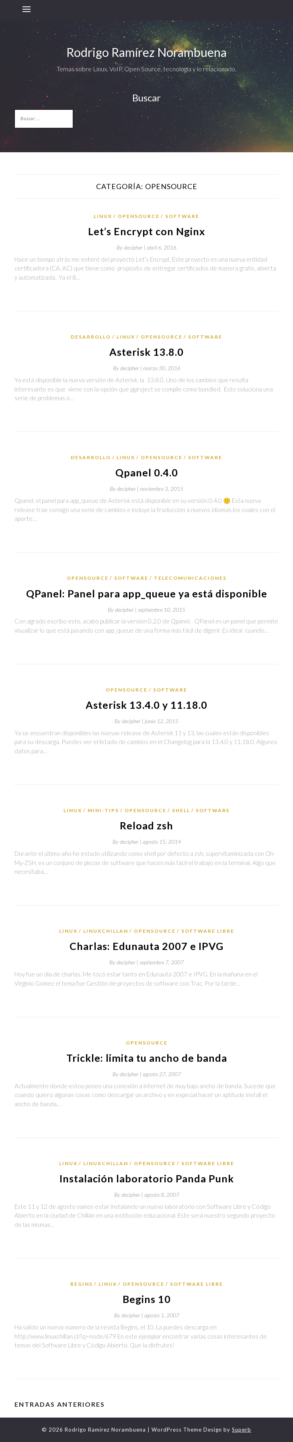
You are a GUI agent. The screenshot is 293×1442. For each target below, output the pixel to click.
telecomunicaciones (190, 578)
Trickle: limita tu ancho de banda (146, 1058)
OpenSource (139, 216)
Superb (241, 1429)
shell (181, 810)
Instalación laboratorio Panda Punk (146, 1178)
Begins (81, 1284)
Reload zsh (146, 825)
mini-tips (103, 810)
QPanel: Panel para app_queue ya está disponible (146, 593)
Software (182, 216)
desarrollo (91, 337)
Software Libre (207, 931)
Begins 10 (147, 1299)
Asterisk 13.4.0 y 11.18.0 (146, 705)
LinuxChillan (105, 931)
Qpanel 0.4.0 (146, 472)
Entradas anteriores (59, 1404)
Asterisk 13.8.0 (146, 352)
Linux (103, 216)
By (132, 247)
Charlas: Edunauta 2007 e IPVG (146, 946)
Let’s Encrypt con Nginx (146, 231)
